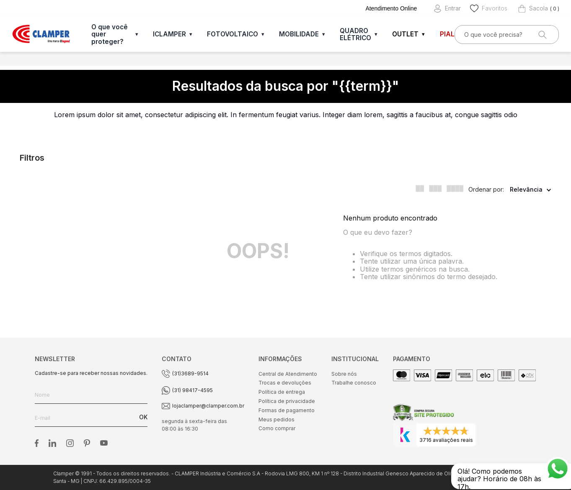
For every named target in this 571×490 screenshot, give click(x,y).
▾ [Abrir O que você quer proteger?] (136, 34)
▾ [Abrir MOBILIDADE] (323, 34)
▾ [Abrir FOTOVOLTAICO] (262, 34)
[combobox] (507, 34)
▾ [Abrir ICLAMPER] (190, 34)
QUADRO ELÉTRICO (355, 34)
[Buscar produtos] (542, 35)
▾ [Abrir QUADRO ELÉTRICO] (376, 34)
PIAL (447, 34)
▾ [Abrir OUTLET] (423, 34)
